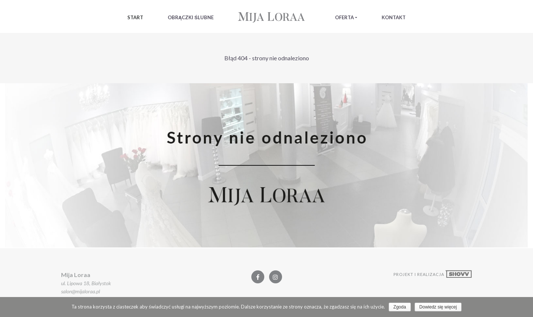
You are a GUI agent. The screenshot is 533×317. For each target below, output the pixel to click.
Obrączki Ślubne (191, 17)
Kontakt (394, 17)
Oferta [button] (344, 17)
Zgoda (399, 307)
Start (135, 17)
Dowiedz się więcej (438, 307)
